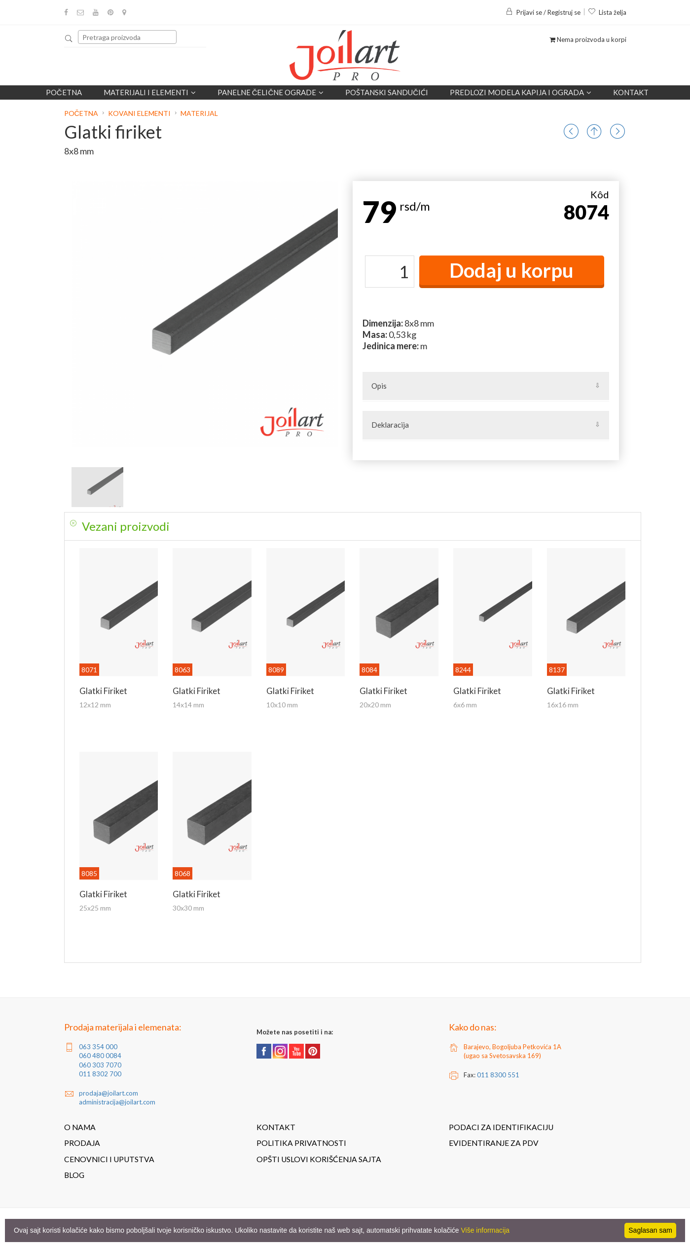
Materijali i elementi (150, 92)
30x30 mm (188, 908)
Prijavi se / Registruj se (543, 12)
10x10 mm (282, 704)
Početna (64, 92)
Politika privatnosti (301, 1142)
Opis (379, 385)
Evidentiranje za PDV (494, 1142)
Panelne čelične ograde (271, 92)
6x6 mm (465, 704)
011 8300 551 (498, 1075)
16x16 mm (563, 704)
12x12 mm (95, 704)
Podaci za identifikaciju (501, 1127)
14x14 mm (188, 704)
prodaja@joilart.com (108, 1093)
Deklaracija (390, 424)
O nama (80, 1127)
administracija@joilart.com (117, 1102)
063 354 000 (98, 1047)
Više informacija (485, 1230)
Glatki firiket (103, 691)
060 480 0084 (100, 1056)
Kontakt (631, 92)
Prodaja (82, 1142)
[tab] (353, 526)
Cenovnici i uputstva (109, 1159)
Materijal (199, 113)
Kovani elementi (139, 113)
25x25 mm (95, 908)
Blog (74, 1175)
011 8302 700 (100, 1074)
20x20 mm (375, 704)
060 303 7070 (100, 1065)
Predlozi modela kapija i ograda (520, 92)
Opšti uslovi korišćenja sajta (318, 1159)
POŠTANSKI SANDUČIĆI (386, 92)
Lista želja (607, 12)
